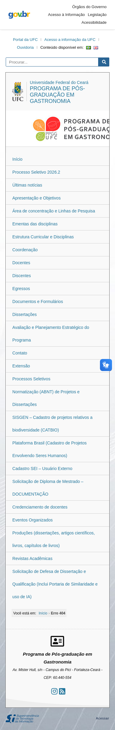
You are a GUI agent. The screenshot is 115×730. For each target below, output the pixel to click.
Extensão (21, 365)
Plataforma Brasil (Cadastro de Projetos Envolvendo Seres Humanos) (49, 449)
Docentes (21, 262)
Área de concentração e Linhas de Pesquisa (53, 211)
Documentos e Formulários (37, 301)
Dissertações (24, 314)
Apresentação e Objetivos (36, 198)
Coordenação (25, 249)
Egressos (21, 288)
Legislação (97, 14)
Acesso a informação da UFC (69, 39)
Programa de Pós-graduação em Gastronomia (57, 94)
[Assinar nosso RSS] (62, 691)
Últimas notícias (27, 185)
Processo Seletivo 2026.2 (36, 172)
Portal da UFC (25, 39)
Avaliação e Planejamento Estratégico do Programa (50, 333)
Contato (19, 353)
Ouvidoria (25, 47)
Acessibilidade (94, 22)
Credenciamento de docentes (39, 507)
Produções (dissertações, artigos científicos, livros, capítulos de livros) (53, 539)
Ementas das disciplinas (35, 223)
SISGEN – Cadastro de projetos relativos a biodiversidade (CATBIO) (52, 423)
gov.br (19, 15)
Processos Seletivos (31, 378)
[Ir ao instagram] (54, 691)
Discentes (21, 275)
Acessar (102, 718)
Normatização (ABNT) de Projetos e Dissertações (45, 398)
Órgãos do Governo (89, 7)
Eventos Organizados (32, 520)
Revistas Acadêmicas (32, 558)
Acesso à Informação (66, 14)
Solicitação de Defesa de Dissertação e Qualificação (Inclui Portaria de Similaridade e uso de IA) (55, 584)
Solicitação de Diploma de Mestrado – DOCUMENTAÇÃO (47, 487)
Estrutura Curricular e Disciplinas (43, 236)
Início (17, 159)
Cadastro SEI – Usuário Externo (42, 468)
